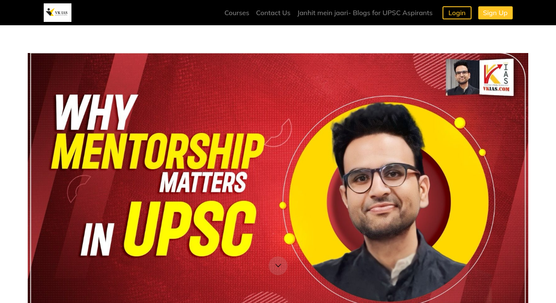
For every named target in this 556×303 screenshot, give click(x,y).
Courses (236, 12)
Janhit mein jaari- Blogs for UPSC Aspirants (364, 12)
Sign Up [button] (495, 12)
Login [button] (457, 12)
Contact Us (273, 12)
